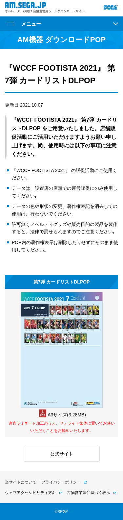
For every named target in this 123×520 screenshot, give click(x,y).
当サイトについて (20, 482)
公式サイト (61, 454)
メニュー (24, 24)
